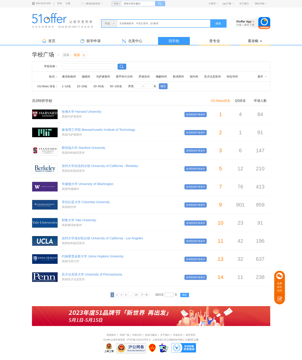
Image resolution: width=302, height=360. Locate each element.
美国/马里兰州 (70, 261)
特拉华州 (232, 76)
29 (136, 294)
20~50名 (98, 86)
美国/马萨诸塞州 (72, 116)
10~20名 (82, 86)
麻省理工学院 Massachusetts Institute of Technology (98, 129)
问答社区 (137, 335)
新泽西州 (178, 76)
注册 (68, 3)
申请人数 (260, 100)
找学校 (174, 41)
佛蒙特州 (161, 76)
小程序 (212, 3)
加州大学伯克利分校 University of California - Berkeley (100, 166)
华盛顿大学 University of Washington (88, 184)
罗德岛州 (144, 76)
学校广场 (124, 335)
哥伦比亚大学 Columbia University (86, 202)
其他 (131, 86)
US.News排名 (220, 100)
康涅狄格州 (69, 76)
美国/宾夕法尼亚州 (73, 279)
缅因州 (86, 76)
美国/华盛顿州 (70, 188)
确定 (163, 86)
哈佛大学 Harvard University (81, 111)
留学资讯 (190, 335)
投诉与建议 (151, 335)
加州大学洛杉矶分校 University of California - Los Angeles (102, 238)
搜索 (218, 23)
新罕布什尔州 (124, 76)
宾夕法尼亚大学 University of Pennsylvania (92, 274)
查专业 (214, 41)
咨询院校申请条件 (195, 114)
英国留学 (111, 335)
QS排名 (240, 100)
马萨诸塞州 (103, 76)
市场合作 (177, 335)
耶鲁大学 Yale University (79, 220)
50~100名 (116, 86)
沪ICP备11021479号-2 (139, 339)
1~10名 (66, 86)
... (131, 294)
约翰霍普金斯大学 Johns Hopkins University (93, 256)
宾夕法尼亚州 (212, 76)
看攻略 (255, 41)
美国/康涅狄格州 (72, 225)
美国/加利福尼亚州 (73, 152)
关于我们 (244, 3)
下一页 (144, 294)
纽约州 (194, 76)
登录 (59, 3)
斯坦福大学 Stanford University (83, 147)
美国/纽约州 (69, 207)
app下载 (227, 3)
